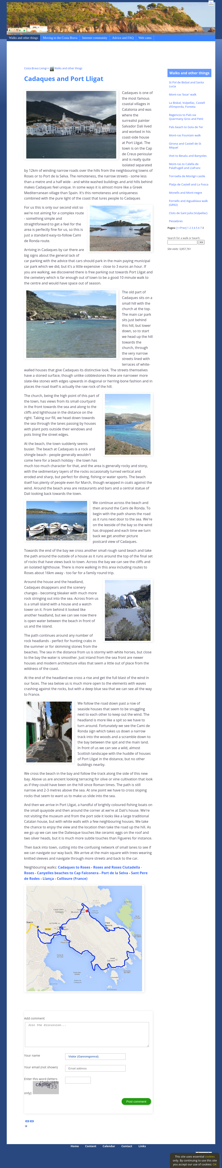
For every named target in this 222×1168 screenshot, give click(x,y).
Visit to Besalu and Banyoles (188, 156)
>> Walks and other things (64, 68)
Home (75, 1146)
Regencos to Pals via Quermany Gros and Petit (186, 117)
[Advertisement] (103, 54)
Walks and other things (23, 38)
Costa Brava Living (35, 68)
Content (90, 1146)
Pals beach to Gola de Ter (186, 127)
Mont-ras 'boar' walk (182, 94)
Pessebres (176, 221)
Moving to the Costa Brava (60, 38)
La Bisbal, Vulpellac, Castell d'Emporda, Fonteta (187, 105)
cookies (210, 1156)
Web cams (144, 38)
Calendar (109, 1146)
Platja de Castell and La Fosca (189, 184)
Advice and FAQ (123, 38)
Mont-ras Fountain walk (185, 135)
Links (142, 1146)
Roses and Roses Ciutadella (116, 867)
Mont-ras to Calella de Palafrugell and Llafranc (185, 166)
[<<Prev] (181, 228)
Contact (126, 1146)
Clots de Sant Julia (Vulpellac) (188, 213)
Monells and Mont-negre (185, 193)
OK (215, 1164)
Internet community (94, 38)
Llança (49, 878)
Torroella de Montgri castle (187, 176)
